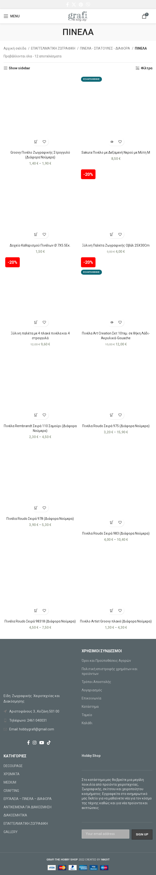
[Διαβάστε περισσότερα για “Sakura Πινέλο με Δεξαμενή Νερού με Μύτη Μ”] (111, 141)
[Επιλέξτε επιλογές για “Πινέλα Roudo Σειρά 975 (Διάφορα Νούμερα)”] (111, 415)
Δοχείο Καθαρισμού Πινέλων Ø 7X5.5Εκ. (40, 245)
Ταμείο (87, 715)
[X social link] (73, 4)
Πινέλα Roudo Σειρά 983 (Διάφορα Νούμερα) (116, 533)
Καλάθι (87, 723)
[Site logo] (77, 16)
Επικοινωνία (91, 698)
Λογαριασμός (92, 690)
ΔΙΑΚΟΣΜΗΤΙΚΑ (15, 815)
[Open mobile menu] (11, 16)
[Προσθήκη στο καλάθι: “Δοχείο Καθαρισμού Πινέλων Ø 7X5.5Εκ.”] (36, 234)
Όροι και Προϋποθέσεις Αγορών (106, 661)
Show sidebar (19, 68)
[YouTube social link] (41, 742)
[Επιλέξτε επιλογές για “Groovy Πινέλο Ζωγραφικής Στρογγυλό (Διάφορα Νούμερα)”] (36, 141)
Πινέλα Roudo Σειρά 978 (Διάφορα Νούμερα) (40, 519)
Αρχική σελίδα (15, 48)
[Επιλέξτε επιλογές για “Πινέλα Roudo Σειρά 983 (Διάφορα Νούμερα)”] (111, 522)
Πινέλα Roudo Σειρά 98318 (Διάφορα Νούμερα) (40, 621)
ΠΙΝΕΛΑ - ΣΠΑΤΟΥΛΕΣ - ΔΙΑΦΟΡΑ (105, 48)
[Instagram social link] (34, 742)
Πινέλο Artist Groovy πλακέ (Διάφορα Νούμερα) (116, 621)
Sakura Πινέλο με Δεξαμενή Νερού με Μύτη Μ (115, 152)
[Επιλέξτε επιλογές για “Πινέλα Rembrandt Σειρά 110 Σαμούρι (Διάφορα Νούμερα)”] (36, 415)
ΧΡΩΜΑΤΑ (12, 774)
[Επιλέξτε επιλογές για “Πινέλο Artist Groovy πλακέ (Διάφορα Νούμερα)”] (111, 610)
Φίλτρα (146, 68)
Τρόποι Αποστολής (96, 682)
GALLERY (11, 832)
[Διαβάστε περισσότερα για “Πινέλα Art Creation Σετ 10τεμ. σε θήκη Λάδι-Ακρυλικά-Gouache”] (111, 322)
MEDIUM (10, 782)
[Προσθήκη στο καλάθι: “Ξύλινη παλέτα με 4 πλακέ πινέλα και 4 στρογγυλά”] (36, 322)
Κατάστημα (90, 706)
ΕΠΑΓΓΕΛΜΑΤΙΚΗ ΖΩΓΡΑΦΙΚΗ (53, 48)
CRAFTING (11, 791)
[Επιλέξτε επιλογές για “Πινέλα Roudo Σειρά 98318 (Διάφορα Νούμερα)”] (36, 610)
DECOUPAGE (13, 766)
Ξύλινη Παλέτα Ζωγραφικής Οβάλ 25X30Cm (116, 245)
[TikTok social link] (48, 742)
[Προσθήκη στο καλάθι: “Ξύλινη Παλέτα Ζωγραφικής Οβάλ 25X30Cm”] (111, 234)
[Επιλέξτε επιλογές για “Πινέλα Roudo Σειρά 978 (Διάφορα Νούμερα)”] (36, 508)
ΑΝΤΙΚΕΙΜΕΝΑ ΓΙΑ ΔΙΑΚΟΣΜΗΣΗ (27, 807)
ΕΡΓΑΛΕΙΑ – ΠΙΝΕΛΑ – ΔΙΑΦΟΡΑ (28, 799)
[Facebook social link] (67, 4)
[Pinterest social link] (80, 4)
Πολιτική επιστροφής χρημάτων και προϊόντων (109, 671)
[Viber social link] (87, 4)
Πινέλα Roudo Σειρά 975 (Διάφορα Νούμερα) (116, 426)
